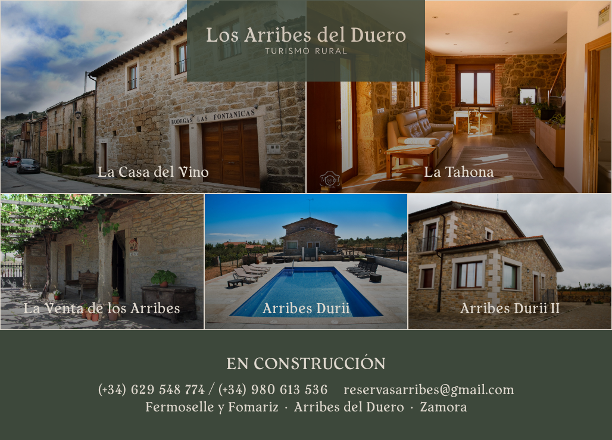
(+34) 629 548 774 (151, 390)
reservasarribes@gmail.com (429, 390)
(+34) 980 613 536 (273, 390)
